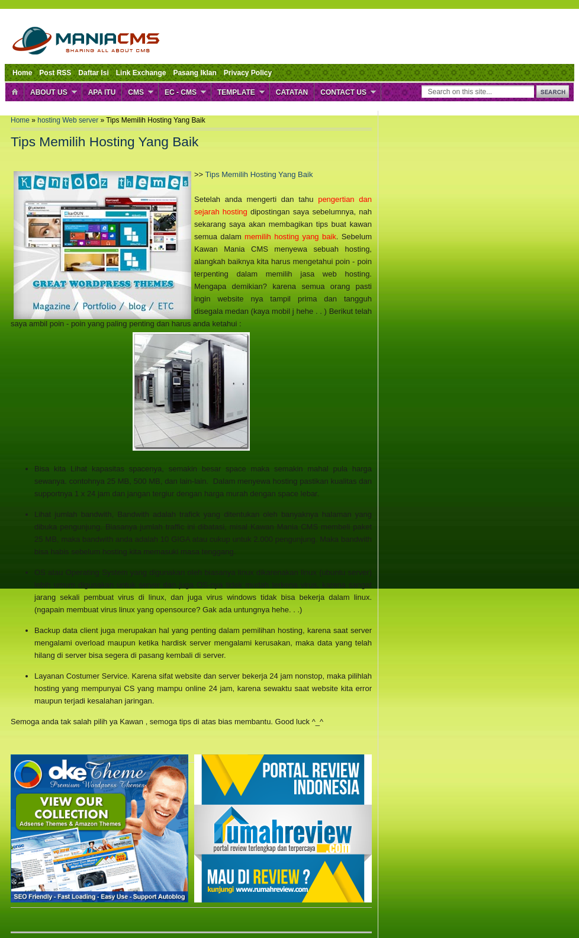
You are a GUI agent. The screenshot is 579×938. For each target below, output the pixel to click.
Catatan (292, 92)
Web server (81, 120)
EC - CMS (181, 92)
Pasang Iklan (194, 73)
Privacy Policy (248, 73)
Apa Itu (102, 92)
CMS (136, 92)
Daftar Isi (93, 73)
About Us (48, 92)
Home (22, 73)
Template (236, 92)
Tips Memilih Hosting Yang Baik (259, 174)
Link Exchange (141, 73)
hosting (49, 120)
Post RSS (55, 73)
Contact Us (343, 92)
